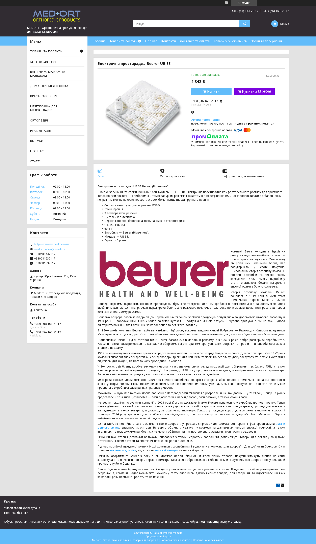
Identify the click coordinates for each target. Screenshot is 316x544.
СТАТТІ (35, 161)
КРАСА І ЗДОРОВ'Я (43, 96)
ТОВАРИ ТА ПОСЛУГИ (46, 51)
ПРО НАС (37, 151)
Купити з (256, 91)
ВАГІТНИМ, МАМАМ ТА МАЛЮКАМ (47, 74)
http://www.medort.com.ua (52, 244)
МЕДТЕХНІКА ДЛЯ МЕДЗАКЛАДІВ (44, 108)
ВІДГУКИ (36, 141)
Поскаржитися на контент (175, 540)
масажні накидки (166, 450)
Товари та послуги (123, 41)
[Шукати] (244, 23)
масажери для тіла (123, 450)
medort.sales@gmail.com (50, 249)
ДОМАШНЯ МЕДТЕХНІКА (49, 86)
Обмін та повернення (267, 41)
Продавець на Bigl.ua (158, 536)
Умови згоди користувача (22, 508)
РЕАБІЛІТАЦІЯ (40, 131)
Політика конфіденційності (208, 540)
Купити (213, 91)
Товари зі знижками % (230, 41)
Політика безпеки (16, 513)
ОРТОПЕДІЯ (39, 120)
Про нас (151, 41)
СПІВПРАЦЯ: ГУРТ (43, 61)
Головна (99, 41)
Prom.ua (177, 533)
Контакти (168, 41)
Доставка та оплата (195, 41)
